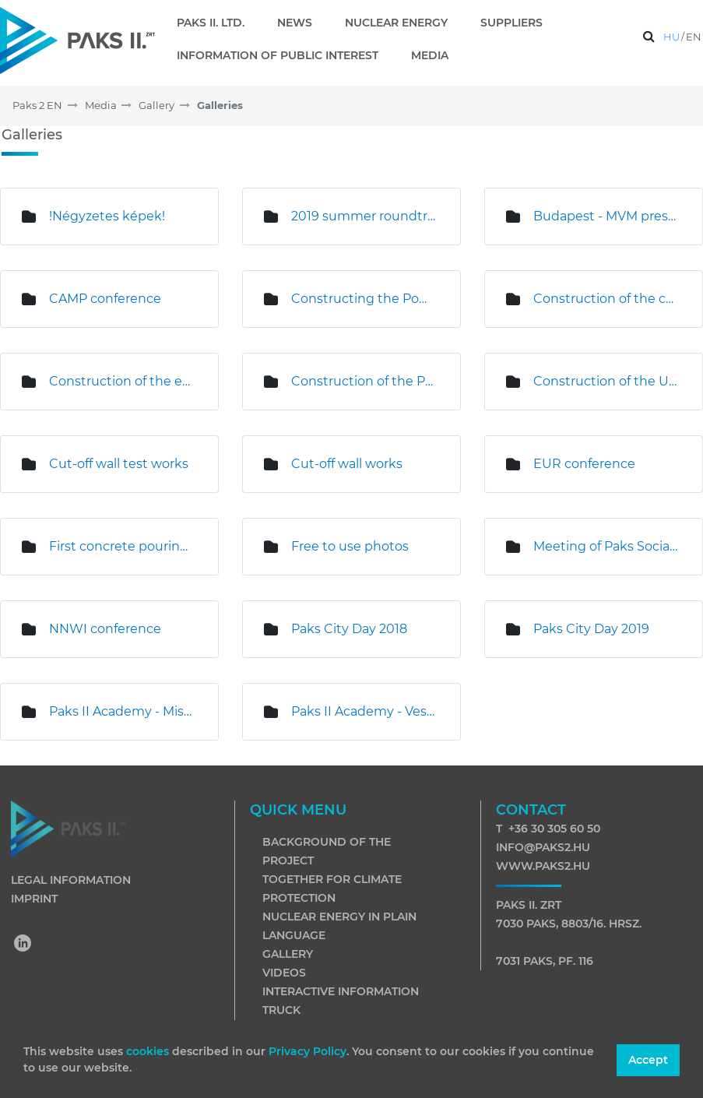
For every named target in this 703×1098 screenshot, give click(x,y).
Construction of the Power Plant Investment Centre (364, 381)
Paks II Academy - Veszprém (364, 711)
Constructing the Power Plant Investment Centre (364, 298)
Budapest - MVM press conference (606, 216)
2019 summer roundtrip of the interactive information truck (364, 216)
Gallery (287, 954)
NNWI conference (105, 628)
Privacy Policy (307, 1051)
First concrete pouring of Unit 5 (122, 546)
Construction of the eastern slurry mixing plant (122, 381)
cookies (149, 1051)
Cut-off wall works (346, 463)
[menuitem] (216, 22)
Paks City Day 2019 (591, 628)
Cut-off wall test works (118, 463)
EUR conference (584, 463)
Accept (648, 1060)
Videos (284, 973)
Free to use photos (350, 546)
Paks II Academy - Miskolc (122, 711)
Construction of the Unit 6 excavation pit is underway (606, 381)
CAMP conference (105, 298)
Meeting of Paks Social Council (606, 546)
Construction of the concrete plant (606, 298)
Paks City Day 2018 (349, 628)
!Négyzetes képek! (107, 216)
